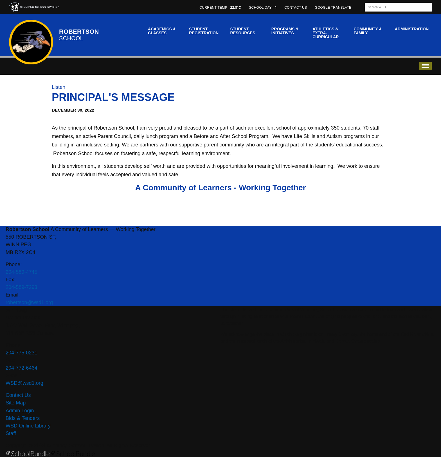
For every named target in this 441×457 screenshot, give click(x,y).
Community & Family (368, 31)
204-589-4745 (21, 272)
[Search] (393, 7)
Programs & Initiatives (284, 31)
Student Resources (242, 31)
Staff (11, 433)
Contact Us (18, 395)
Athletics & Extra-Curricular (325, 33)
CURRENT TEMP (220, 8)
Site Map (16, 403)
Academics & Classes (162, 31)
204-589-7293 (21, 287)
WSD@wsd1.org (24, 383)
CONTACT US (295, 8)
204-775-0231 (21, 353)
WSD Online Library (28, 426)
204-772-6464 (21, 368)
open (425, 66)
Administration (412, 29)
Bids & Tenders (23, 418)
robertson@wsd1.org (29, 302)
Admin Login (20, 410)
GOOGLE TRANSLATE (333, 8)
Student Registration (204, 31)
